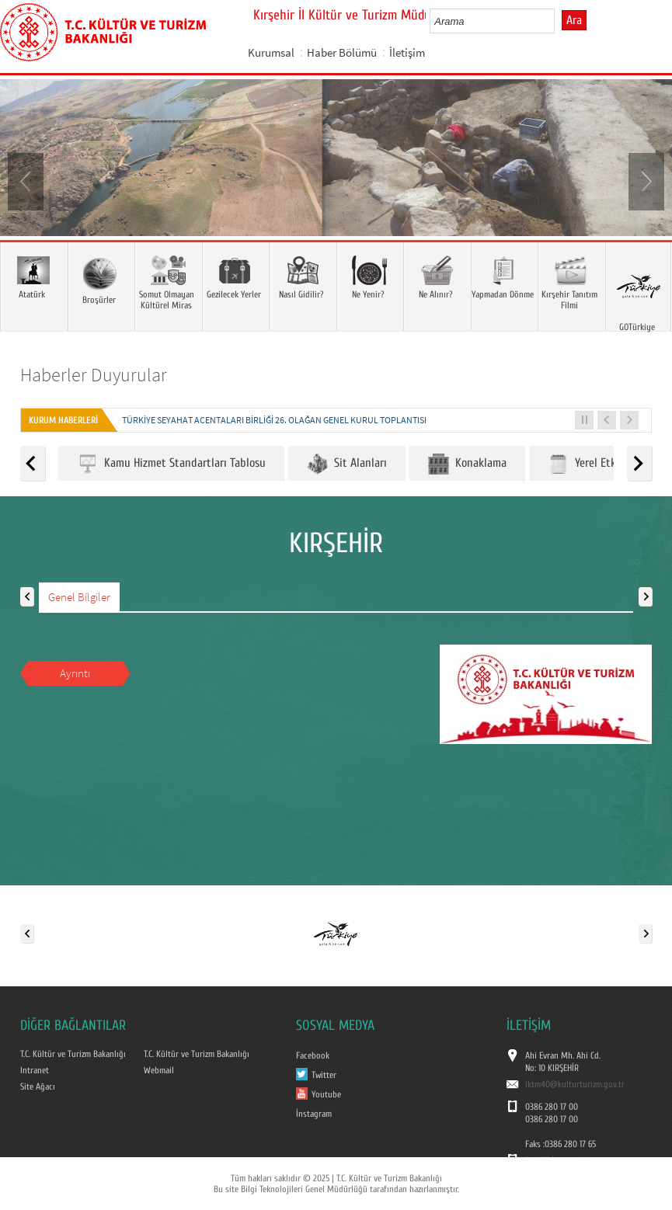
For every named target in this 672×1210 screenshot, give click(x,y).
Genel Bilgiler (79, 596)
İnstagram (314, 1113)
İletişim (407, 52)
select (559, 21)
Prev (27, 180)
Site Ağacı (37, 1086)
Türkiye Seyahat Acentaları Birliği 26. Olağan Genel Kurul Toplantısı (274, 420)
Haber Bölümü (342, 52)
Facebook (312, 1055)
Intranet (34, 1070)
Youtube (326, 1094)
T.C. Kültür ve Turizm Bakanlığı (73, 1053)
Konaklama (467, 464)
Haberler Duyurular (93, 375)
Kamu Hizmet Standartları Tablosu (171, 464)
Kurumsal (271, 52)
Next (644, 180)
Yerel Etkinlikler (598, 464)
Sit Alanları (347, 464)
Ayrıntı (75, 673)
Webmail (159, 1070)
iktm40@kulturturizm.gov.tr (575, 1084)
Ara (574, 20)
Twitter (324, 1074)
